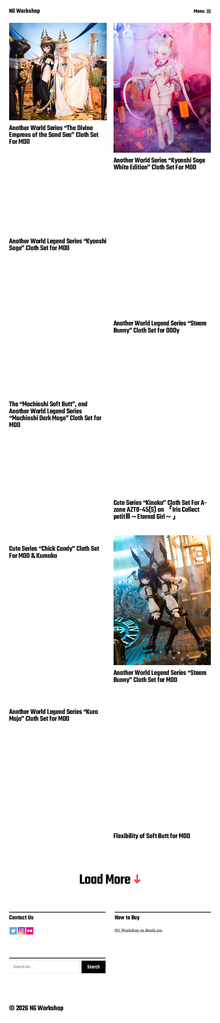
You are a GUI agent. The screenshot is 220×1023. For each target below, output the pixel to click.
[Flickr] (29, 930)
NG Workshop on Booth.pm (138, 930)
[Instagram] (21, 930)
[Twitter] (13, 930)
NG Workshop (24, 11)
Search (93, 967)
